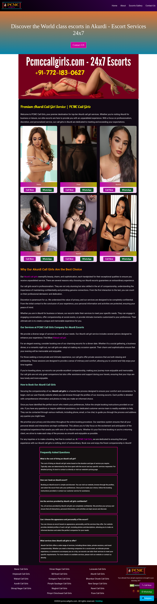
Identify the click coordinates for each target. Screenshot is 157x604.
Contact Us (150, 5)
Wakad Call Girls (21, 579)
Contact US (78, 45)
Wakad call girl (59, 338)
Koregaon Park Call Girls (59, 579)
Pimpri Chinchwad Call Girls (59, 593)
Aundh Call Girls (21, 583)
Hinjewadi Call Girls (21, 574)
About (123, 5)
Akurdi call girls (31, 276)
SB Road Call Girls (59, 574)
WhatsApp (47, 190)
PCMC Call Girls (85, 439)
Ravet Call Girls (97, 588)
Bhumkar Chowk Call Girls (97, 579)
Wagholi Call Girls (59, 588)
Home (114, 5)
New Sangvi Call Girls (97, 583)
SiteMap (99, 601)
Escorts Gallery (135, 5)
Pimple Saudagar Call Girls (59, 583)
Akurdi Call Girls (98, 574)
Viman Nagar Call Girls (59, 569)
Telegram (147, 598)
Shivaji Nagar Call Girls (21, 588)
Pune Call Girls (97, 593)
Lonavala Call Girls (97, 569)
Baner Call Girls (21, 569)
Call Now (30, 190)
